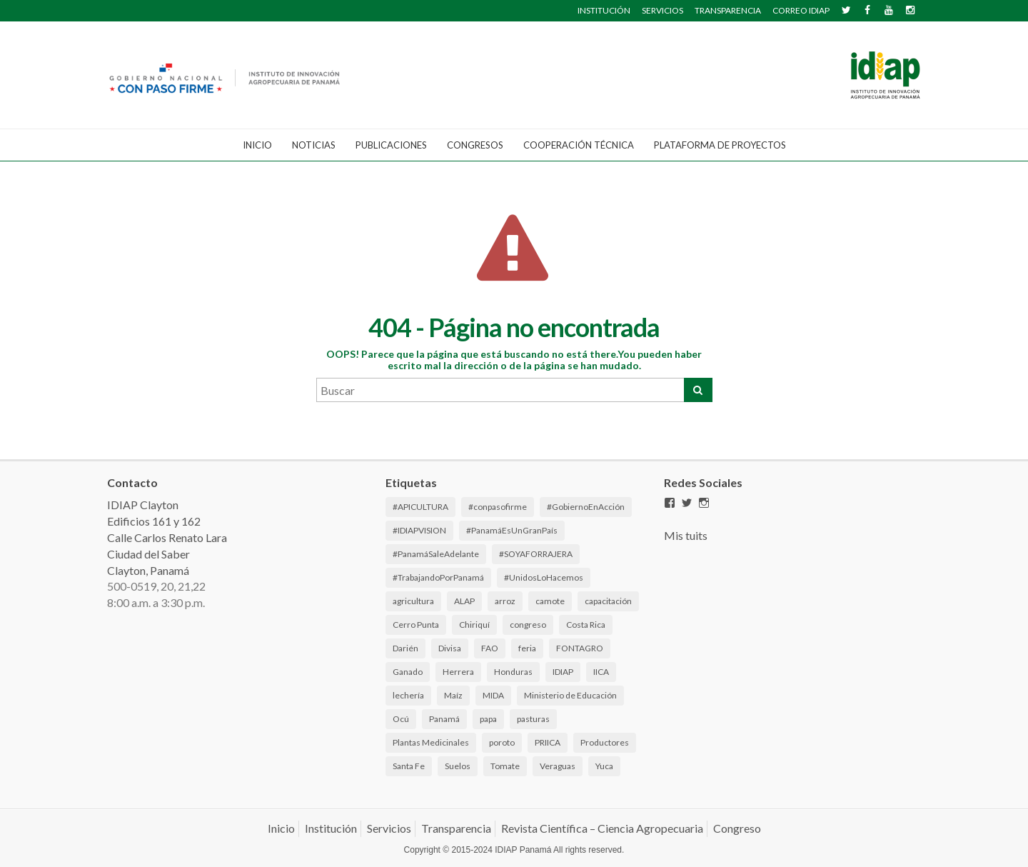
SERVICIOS (662, 10)
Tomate (505, 766)
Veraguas (557, 766)
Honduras (513, 671)
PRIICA (547, 742)
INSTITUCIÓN (604, 10)
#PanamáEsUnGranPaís (512, 530)
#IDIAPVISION (419, 530)
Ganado (408, 671)
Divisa (449, 648)
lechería (408, 695)
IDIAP (563, 671)
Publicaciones (391, 145)
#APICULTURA (420, 506)
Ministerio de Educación (570, 695)
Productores (604, 742)
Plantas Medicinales (431, 742)
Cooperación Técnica (578, 145)
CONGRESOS (475, 145)
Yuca (604, 766)
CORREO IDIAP (801, 10)
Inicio (257, 145)
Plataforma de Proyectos (720, 145)
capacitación (608, 601)
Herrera (458, 671)
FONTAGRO (579, 648)
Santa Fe (409, 766)
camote (550, 601)
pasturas (533, 718)
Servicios (389, 828)
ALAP (464, 601)
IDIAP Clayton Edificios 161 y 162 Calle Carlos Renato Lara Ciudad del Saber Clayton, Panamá (167, 537)
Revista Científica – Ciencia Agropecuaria (602, 828)
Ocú (401, 718)
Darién (405, 648)
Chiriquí (474, 624)
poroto (502, 742)
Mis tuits (685, 535)
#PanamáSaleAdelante (436, 553)
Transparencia (456, 828)
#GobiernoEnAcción (586, 506)
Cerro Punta (416, 624)
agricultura (413, 601)
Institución (331, 828)
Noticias (314, 145)
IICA (601, 671)
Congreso (737, 828)
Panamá (444, 718)
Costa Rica (585, 624)
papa (488, 718)
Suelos (457, 766)
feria (527, 648)
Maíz (453, 695)
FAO (489, 648)
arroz (505, 601)
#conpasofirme (497, 506)
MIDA (493, 695)
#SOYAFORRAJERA (536, 553)
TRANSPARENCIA (728, 10)
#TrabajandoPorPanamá (438, 577)
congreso (528, 624)
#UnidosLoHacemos (543, 577)
